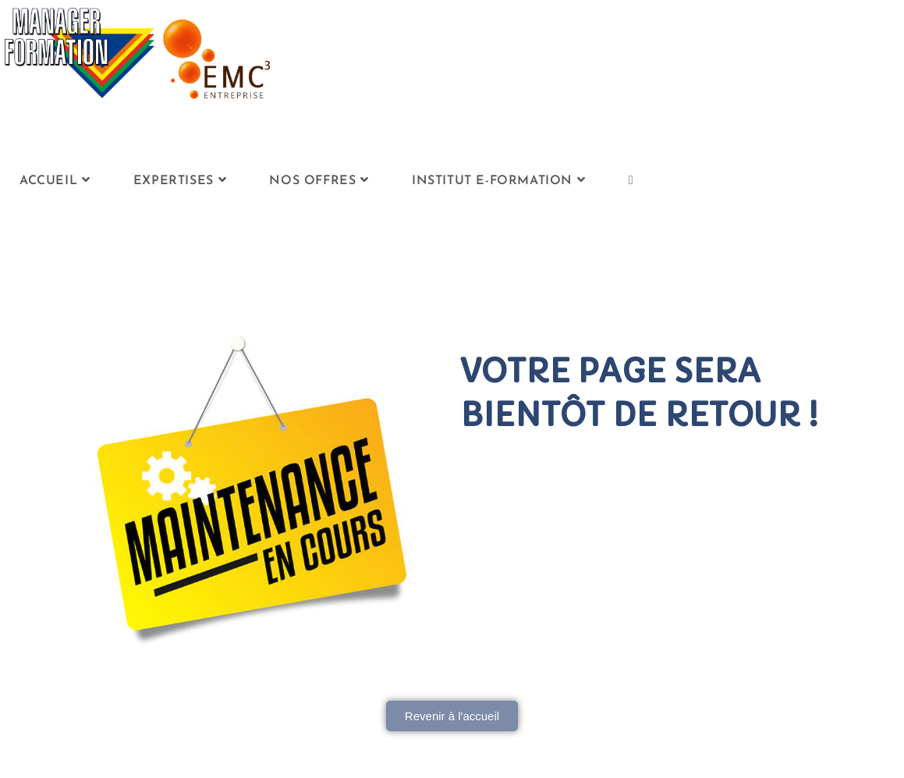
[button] (452, 716)
